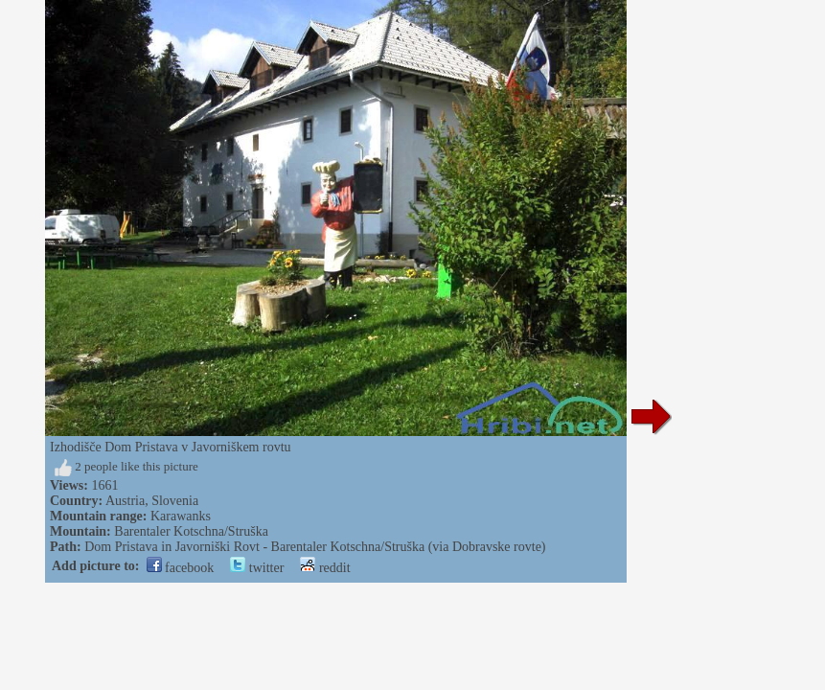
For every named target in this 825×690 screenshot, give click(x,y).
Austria (125, 501)
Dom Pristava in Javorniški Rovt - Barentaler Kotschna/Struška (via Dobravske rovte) (314, 547)
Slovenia (174, 501)
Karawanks (180, 516)
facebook (181, 568)
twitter (257, 568)
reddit (325, 568)
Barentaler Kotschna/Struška (191, 531)
